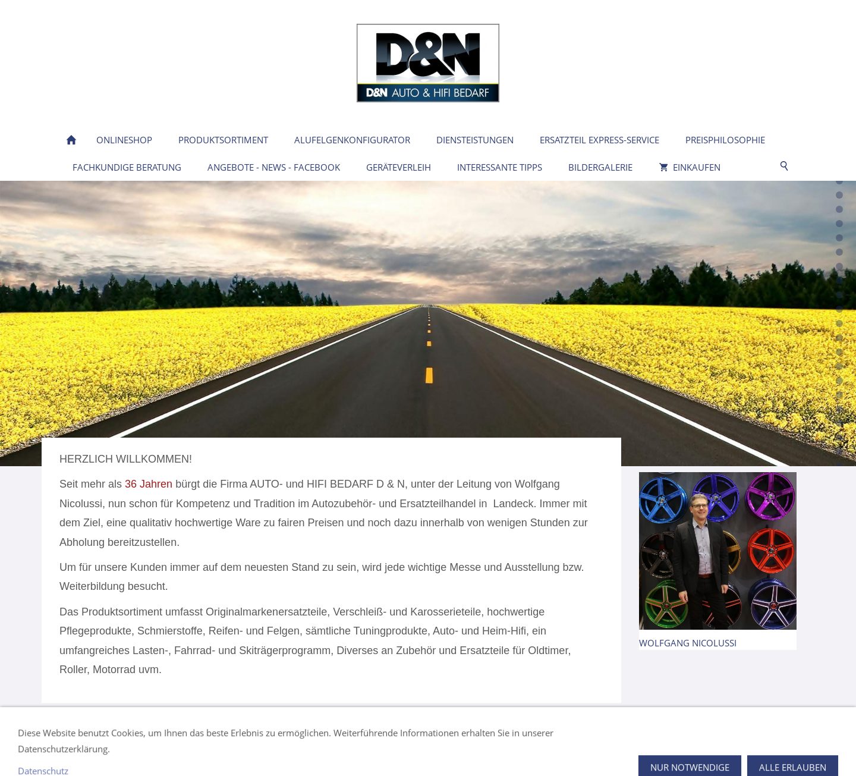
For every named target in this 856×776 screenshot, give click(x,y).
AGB (334, 749)
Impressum (227, 749)
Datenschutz (288, 749)
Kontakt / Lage (88, 749)
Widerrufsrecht (386, 749)
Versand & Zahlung (467, 749)
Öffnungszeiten (161, 749)
